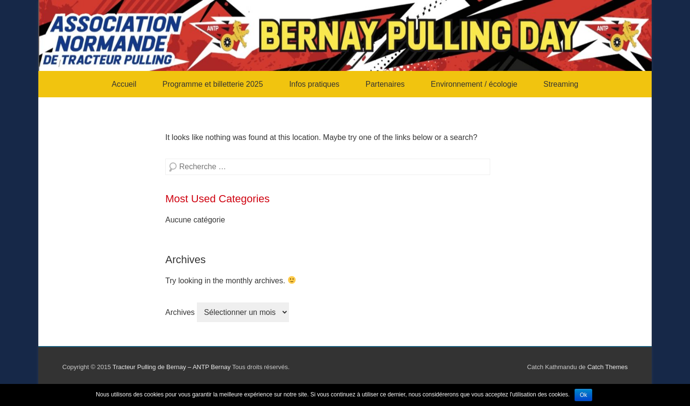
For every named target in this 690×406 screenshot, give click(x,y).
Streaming (560, 84)
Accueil (124, 84)
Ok (583, 395)
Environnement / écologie (474, 84)
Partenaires (385, 84)
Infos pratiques (314, 84)
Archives (180, 312)
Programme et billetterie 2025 (212, 84)
